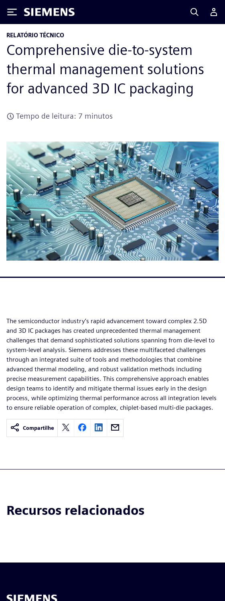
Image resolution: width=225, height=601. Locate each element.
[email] (115, 428)
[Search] (194, 12)
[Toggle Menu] (12, 12)
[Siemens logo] (49, 12)
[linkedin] (99, 428)
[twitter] (66, 428)
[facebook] (82, 428)
